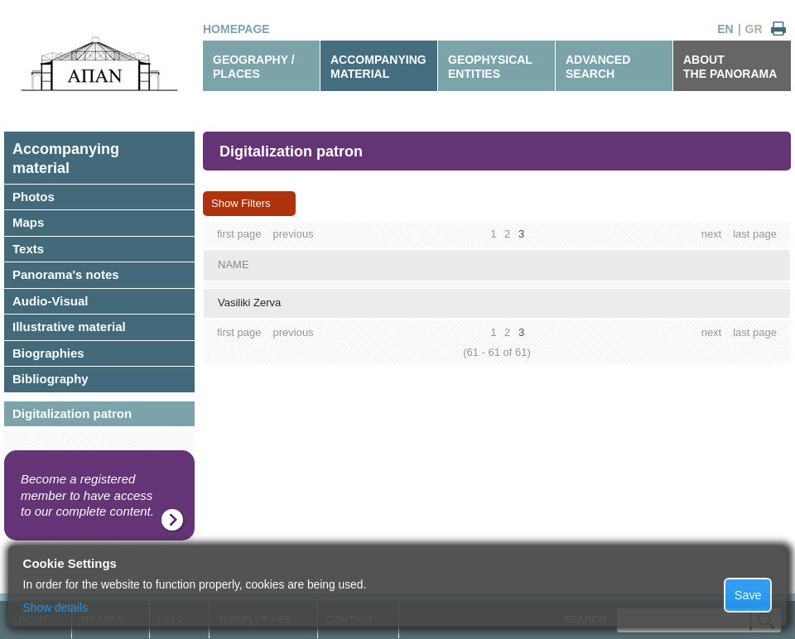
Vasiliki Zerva (249, 302)
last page (755, 234)
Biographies (48, 353)
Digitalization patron (72, 413)
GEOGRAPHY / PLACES (254, 66)
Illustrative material (69, 327)
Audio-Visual (50, 301)
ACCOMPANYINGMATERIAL (378, 66)
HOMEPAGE (236, 29)
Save (748, 595)
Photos (33, 197)
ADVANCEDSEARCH (598, 66)
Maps (28, 222)
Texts (28, 249)
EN (725, 29)
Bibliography (50, 379)
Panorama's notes (65, 274)
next (711, 234)
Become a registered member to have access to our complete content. (87, 495)
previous (292, 234)
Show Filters (241, 203)
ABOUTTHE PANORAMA (730, 66)
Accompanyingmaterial (65, 158)
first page (239, 234)
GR (754, 29)
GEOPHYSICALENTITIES (490, 66)
